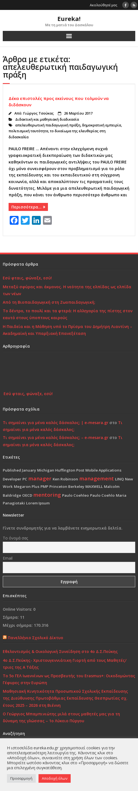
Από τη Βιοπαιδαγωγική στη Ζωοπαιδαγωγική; (49, 302)
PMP (44, 486)
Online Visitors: (18, 609)
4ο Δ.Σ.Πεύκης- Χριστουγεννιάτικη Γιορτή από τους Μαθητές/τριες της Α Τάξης (64, 664)
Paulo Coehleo (75, 495)
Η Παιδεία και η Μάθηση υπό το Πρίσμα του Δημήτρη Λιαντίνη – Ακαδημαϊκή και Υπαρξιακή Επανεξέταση (67, 330)
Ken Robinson (65, 479)
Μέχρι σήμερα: (18, 625)
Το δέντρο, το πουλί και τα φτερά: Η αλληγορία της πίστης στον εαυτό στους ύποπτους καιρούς (67, 314)
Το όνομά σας (15, 538)
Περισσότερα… (26, 207)
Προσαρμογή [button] (21, 778)
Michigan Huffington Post (60, 470)
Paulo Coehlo (102, 495)
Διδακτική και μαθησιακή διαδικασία (47, 119)
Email (7, 558)
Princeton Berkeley (66, 486)
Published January (19, 470)
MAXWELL (94, 486)
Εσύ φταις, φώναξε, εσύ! (27, 278)
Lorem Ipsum (38, 503)
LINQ (119, 479)
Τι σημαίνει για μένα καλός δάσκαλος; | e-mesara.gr (55, 422)
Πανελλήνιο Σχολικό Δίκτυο (35, 637)
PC (24, 479)
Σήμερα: (11, 617)
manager (40, 478)
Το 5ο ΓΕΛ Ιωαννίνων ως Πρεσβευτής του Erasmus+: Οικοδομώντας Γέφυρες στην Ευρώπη (69, 679)
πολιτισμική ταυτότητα (28, 131)
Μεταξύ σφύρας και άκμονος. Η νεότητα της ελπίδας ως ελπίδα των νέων (67, 290)
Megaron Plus (26, 486)
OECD (27, 495)
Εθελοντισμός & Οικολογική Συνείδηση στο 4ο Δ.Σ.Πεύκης (60, 651)
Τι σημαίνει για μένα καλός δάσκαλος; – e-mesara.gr (55, 437)
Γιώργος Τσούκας (38, 113)
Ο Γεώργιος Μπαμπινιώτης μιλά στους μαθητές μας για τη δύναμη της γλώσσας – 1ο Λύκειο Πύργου (61, 717)
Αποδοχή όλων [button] (54, 778)
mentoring (47, 494)
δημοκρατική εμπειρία (101, 125)
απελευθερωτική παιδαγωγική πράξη (47, 125)
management (96, 478)
